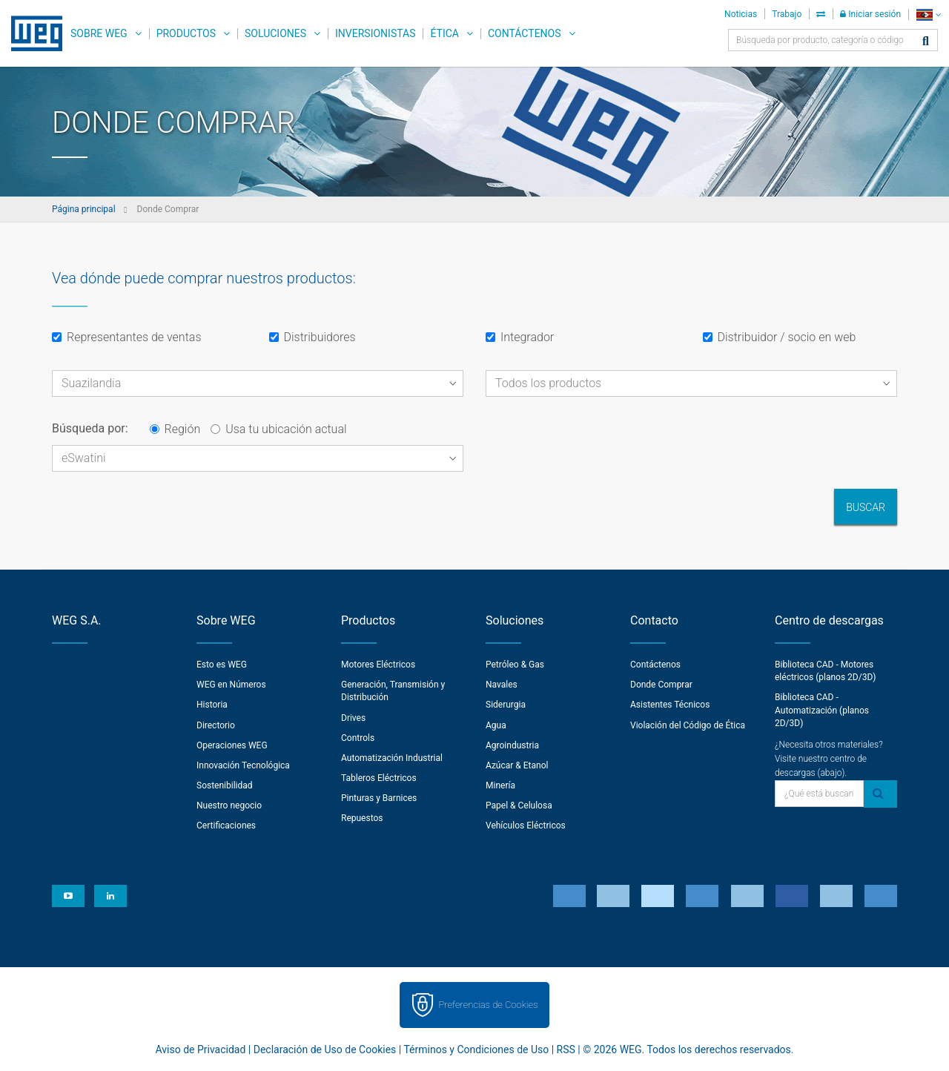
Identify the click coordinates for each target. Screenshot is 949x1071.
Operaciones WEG (232, 745)
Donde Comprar (661, 684)
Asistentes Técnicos (670, 704)
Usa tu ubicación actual (278, 429)
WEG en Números (231, 684)
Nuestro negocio (229, 805)
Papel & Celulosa (519, 805)
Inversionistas (375, 33)
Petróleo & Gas (515, 664)
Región (175, 429)
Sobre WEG (99, 33)
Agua (496, 725)
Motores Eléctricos (378, 664)
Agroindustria (512, 745)
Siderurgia (506, 704)
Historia (212, 704)
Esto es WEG (221, 664)
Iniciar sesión (870, 14)
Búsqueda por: (90, 428)
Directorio (215, 725)
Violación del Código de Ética (687, 725)
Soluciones (275, 33)
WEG (31, 33)
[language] (928, 14)
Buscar (865, 507)
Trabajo (786, 14)
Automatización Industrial (392, 758)
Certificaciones (226, 825)
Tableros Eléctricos (379, 778)
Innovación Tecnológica (243, 765)
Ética (444, 33)
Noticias (740, 14)
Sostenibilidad (224, 785)
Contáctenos (524, 33)
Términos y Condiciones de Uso (476, 1049)
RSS (566, 1049)
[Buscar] (925, 42)
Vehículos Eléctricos (526, 825)
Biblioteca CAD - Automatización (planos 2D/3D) (822, 710)
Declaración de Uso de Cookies (325, 1049)
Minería (500, 785)
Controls (357, 738)
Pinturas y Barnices (379, 798)
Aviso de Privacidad (201, 1049)
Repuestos (362, 818)
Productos (186, 33)
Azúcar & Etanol (517, 765)
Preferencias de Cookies (488, 1004)
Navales (502, 684)
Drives (353, 718)
